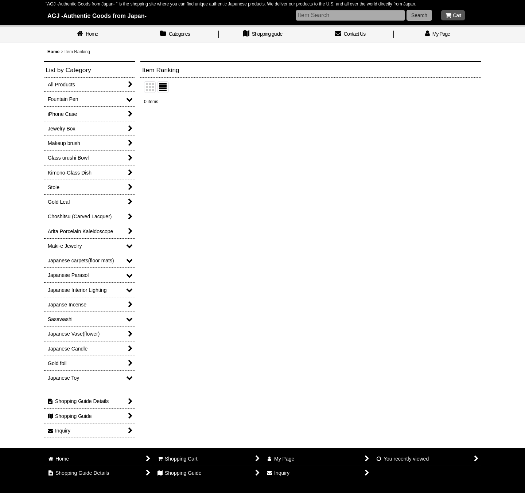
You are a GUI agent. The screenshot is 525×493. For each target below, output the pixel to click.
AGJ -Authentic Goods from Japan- (97, 15)
